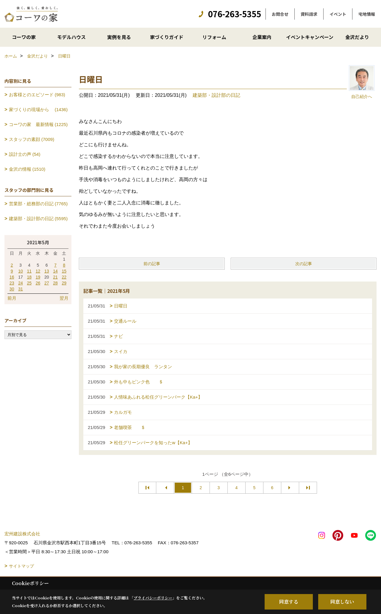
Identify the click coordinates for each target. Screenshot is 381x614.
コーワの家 (24, 37)
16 (12, 277)
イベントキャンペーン (309, 37)
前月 (11, 298)
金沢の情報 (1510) (27, 169)
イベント (338, 14)
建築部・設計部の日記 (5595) (38, 218)
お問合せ (280, 14)
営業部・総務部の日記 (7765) (38, 203)
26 (38, 283)
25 (29, 283)
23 (12, 283)
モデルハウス (71, 37)
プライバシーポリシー (153, 598)
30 (12, 289)
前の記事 (151, 263)
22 (64, 277)
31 (20, 289)
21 (55, 277)
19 (38, 277)
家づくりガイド (166, 37)
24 (20, 283)
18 (29, 277)
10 (20, 271)
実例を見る (119, 37)
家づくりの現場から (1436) (38, 109)
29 (64, 283)
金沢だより (357, 37)
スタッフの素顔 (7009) (31, 139)
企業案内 (261, 37)
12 (38, 271)
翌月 (64, 298)
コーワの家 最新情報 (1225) (38, 124)
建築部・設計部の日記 (216, 95)
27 (46, 283)
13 (46, 271)
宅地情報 (366, 14)
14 (55, 271)
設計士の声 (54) (24, 154)
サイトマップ (21, 566)
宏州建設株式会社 (22, 533)
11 (29, 271)
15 (64, 271)
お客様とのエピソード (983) (37, 94)
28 (55, 283)
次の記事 (303, 263)
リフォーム (214, 37)
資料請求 (309, 14)
